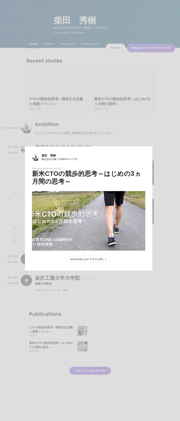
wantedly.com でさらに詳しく (88, 259)
